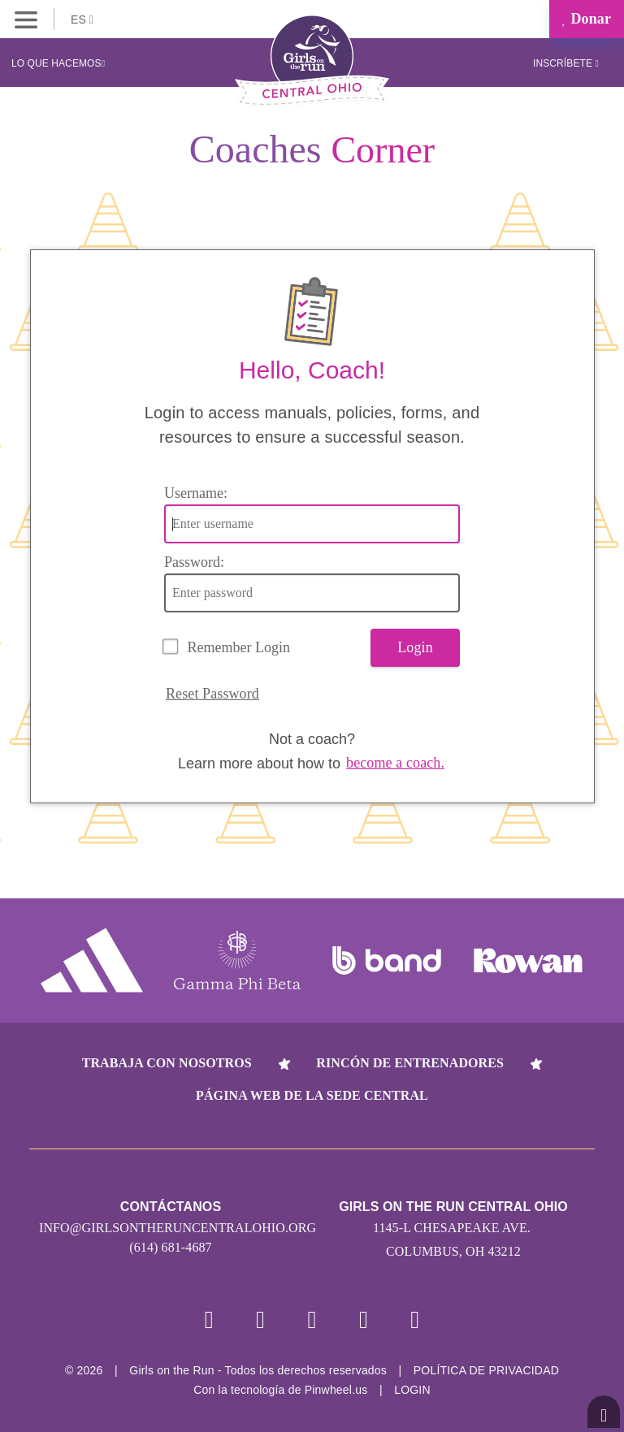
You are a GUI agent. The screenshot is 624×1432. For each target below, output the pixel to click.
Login (415, 647)
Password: (194, 562)
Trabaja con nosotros (167, 1063)
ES (82, 19)
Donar (586, 19)
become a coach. (395, 763)
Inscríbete (566, 63)
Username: (196, 493)
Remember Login (239, 647)
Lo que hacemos (58, 63)
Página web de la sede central (312, 1095)
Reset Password (212, 694)
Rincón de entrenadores (410, 1063)
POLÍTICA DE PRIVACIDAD (486, 1370)
